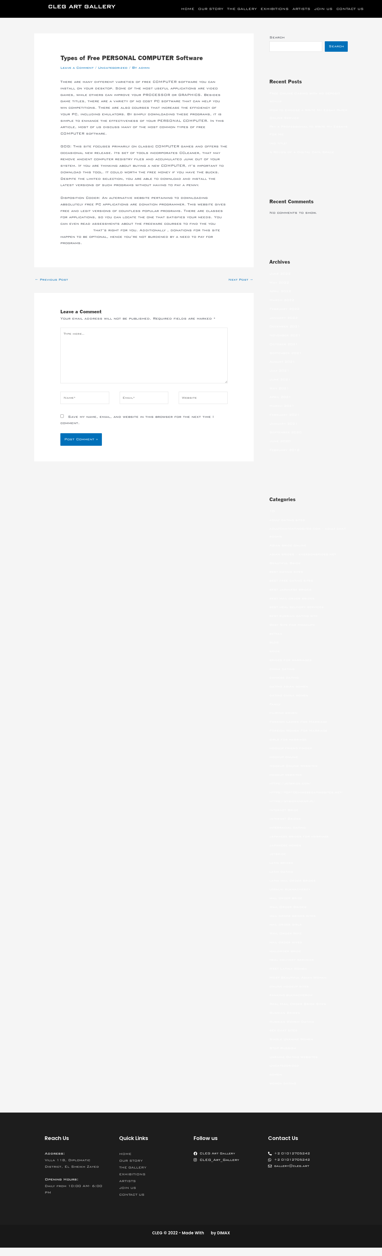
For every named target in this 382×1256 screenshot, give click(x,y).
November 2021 (286, 336)
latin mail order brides (294, 889)
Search (277, 37)
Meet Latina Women (289, 977)
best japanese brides (292, 590)
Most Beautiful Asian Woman (300, 986)
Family (275, 705)
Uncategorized (116, 68)
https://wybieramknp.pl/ (293, 809)
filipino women (284, 713)
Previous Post (53, 279)
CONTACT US (350, 9)
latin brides (282, 871)
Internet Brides (286, 827)
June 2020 (281, 441)
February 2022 (285, 309)
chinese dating (284, 678)
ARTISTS (301, 9)
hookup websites (286, 775)
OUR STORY (210, 9)
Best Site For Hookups (294, 625)
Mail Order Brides (289, 915)
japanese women (286, 854)
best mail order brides (293, 599)
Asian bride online (288, 546)
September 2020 (287, 433)
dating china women (289, 696)
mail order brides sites (294, 924)
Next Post (239, 279)
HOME (187, 9)
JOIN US (323, 9)
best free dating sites (293, 581)
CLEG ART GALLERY (81, 6)
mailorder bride (286, 959)
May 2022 (280, 283)
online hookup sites (290, 995)
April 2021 (281, 397)
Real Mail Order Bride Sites (300, 1012)
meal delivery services (293, 968)
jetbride (278, 862)
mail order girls (286, 933)
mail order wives (287, 950)
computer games (77, 230)
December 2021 (286, 327)
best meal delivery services (299, 607)
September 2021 (287, 353)
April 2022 (281, 292)
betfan (276, 634)
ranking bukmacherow (292, 1003)
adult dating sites (288, 520)
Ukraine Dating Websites (295, 1065)
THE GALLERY (242, 9)
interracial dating (288, 836)
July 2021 (280, 371)
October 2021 (284, 345)
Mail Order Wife (286, 942)
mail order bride (286, 906)
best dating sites (287, 572)
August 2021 (283, 362)
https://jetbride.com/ (291, 784)
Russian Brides (285, 1021)
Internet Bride (284, 818)
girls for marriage (289, 740)
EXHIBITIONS (275, 9)
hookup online (284, 757)
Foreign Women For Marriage (300, 731)
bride (274, 652)
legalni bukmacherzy (291, 897)
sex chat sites (284, 1039)
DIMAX (223, 1241)
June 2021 (281, 380)
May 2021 (280, 389)
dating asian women (289, 687)
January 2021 (284, 424)
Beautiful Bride (286, 564)
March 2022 (282, 300)
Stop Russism (283, 1056)
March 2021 (282, 406)
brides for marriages (291, 660)
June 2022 (281, 274)
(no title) (279, 144)
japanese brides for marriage (300, 845)
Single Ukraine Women (292, 1047)
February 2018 (285, 450)
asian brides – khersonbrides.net (304, 555)
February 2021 (285, 415)
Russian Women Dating (293, 1030)
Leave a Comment (78, 68)
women (276, 1083)
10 (272, 512)
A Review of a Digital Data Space (304, 153)
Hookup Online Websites (295, 766)
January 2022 (284, 318)
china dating (282, 669)
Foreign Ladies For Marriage (300, 722)
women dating (283, 1092)
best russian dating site (295, 616)
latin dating (282, 880)
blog (274, 643)
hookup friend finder (291, 748)
